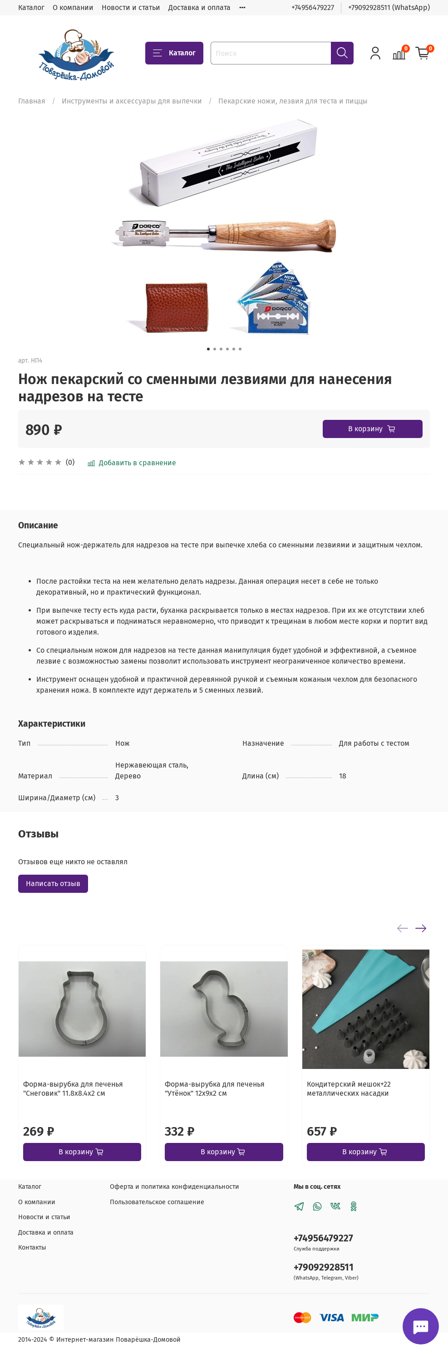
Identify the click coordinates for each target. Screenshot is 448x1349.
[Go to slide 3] (221, 349)
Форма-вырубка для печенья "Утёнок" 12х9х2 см (215, 1089)
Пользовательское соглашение (157, 1202)
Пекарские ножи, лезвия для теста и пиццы (293, 101)
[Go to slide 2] (214, 349)
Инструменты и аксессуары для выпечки (132, 101)
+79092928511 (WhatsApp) (389, 7)
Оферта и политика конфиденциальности (174, 1187)
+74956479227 (312, 7)
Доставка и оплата (199, 7)
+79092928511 (324, 1267)
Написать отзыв (53, 883)
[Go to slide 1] (208, 349)
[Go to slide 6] (240, 349)
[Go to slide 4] (227, 349)
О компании (73, 7)
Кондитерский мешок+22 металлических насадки (349, 1089)
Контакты (32, 1247)
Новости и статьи (131, 7)
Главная (31, 101)
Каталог (31, 7)
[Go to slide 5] (233, 349)
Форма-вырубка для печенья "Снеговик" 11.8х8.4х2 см (73, 1089)
